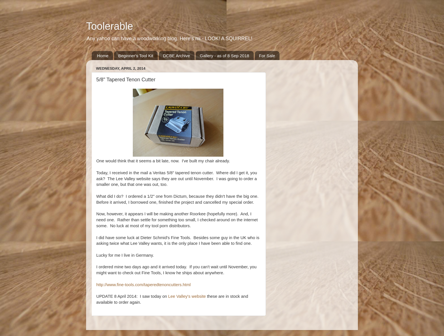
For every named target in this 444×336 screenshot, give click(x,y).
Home (102, 55)
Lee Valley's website (187, 296)
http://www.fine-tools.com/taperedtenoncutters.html (143, 284)
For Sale (267, 55)
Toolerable (109, 26)
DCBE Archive (176, 55)
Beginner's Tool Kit (135, 55)
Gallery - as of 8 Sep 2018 (224, 55)
